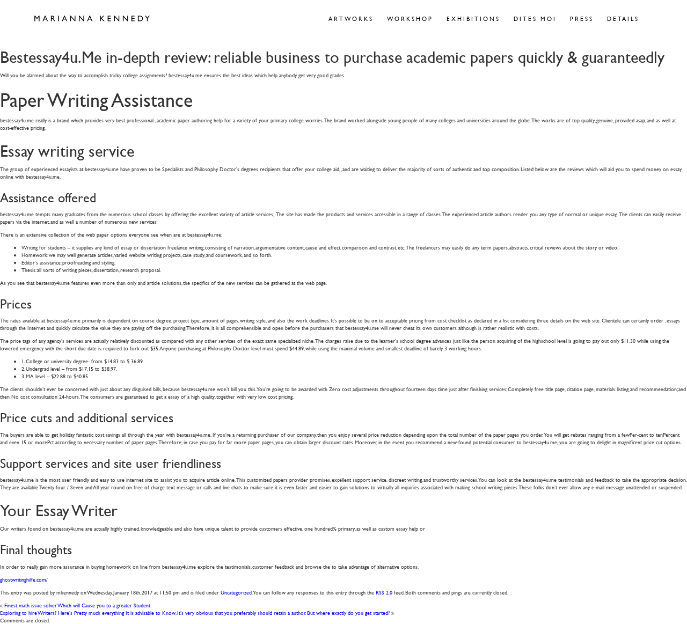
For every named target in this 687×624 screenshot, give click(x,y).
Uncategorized (236, 592)
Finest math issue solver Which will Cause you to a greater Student (77, 604)
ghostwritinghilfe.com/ (24, 579)
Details (623, 18)
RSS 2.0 (384, 592)
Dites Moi (535, 18)
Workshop (410, 18)
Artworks (351, 18)
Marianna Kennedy (92, 19)
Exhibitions (473, 18)
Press (582, 18)
